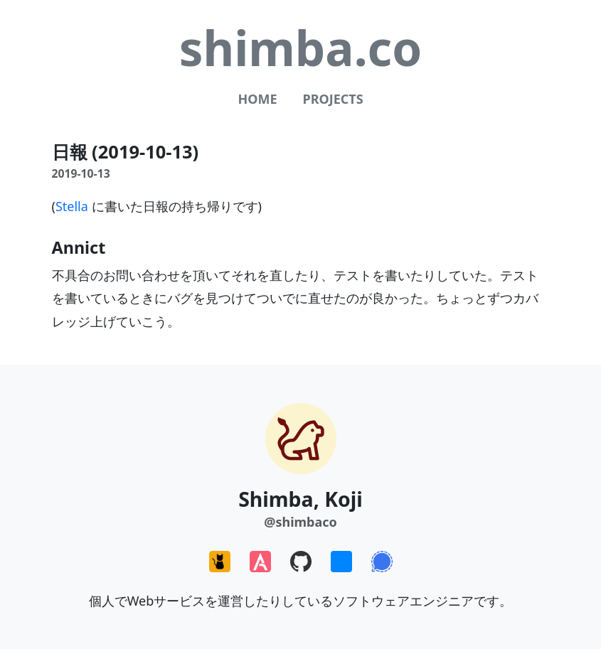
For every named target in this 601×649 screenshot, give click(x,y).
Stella (71, 206)
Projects (332, 98)
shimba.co (300, 47)
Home (257, 98)
